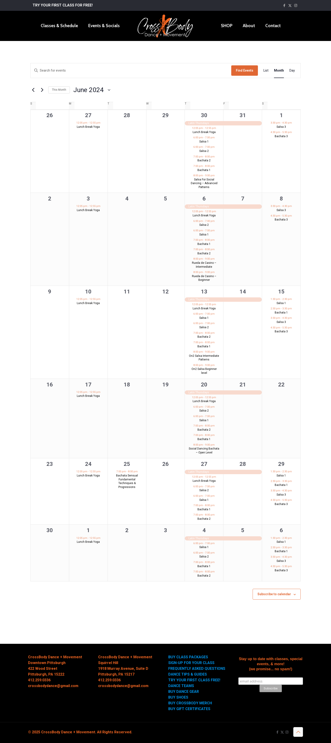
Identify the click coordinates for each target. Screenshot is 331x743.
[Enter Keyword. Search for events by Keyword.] (131, 70)
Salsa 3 (281, 126)
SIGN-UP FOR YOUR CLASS (191, 663)
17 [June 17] (88, 384)
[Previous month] (33, 90)
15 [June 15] (281, 291)
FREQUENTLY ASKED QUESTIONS (196, 668)
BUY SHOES (178, 697)
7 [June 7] (242, 198)
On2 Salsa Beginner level (204, 370)
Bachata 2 (204, 160)
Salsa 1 (204, 141)
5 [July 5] (242, 530)
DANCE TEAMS (181, 686)
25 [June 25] (127, 464)
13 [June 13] (204, 291)
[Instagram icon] (295, 5)
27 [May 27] (88, 115)
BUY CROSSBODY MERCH (190, 703)
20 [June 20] (204, 384)
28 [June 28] (243, 464)
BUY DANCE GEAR (183, 691)
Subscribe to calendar (274, 594)
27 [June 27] (204, 464)
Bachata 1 (204, 170)
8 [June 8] (281, 198)
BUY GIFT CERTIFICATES (189, 709)
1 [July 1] (88, 530)
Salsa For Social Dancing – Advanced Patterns (204, 183)
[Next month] (42, 90)
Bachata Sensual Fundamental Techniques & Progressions (127, 481)
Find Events (244, 70)
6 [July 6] (281, 530)
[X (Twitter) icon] (290, 5)
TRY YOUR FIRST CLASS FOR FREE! (63, 5)
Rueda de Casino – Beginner (204, 278)
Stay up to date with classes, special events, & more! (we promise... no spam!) (270, 664)
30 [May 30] (204, 115)
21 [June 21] (243, 384)
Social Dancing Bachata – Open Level (204, 450)
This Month (59, 89)
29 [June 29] (281, 464)
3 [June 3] (88, 198)
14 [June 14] (243, 291)
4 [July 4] (204, 530)
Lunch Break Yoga (88, 126)
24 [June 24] (88, 464)
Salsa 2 (204, 151)
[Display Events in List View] (265, 70)
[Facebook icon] (284, 5)
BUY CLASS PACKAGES (188, 657)
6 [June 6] (204, 198)
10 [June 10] (88, 291)
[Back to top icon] (298, 732)
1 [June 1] (281, 115)
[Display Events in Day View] (292, 70)
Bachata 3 (281, 136)
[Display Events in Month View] (279, 70)
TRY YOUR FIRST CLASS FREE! (194, 680)
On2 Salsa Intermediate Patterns (204, 357)
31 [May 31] (243, 115)
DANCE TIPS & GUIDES (187, 674)
